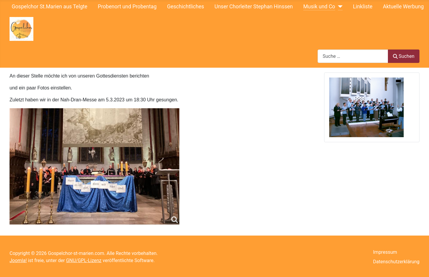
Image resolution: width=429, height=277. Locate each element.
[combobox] (353, 56)
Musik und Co (319, 7)
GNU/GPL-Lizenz (84, 260)
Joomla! (18, 260)
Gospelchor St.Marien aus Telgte (49, 7)
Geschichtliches (185, 7)
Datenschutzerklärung (396, 261)
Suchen (403, 56)
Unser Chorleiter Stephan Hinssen (253, 7)
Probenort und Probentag (127, 7)
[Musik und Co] (339, 6)
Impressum (385, 252)
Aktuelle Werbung (403, 7)
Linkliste (362, 7)
